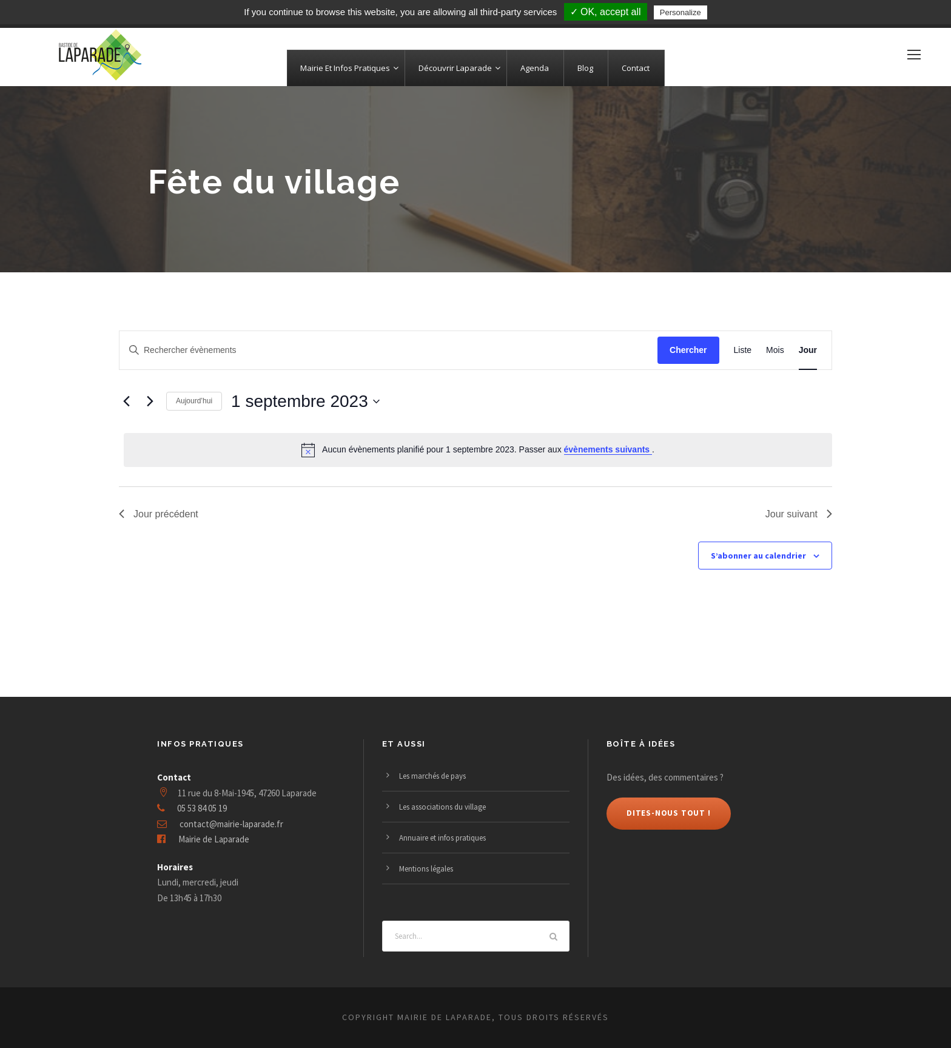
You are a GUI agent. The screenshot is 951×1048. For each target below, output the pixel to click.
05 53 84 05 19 (202, 808)
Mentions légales (426, 869)
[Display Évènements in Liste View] (743, 350)
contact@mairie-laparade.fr (231, 824)
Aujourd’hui (194, 401)
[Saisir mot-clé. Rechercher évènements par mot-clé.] (388, 350)
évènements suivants (608, 449)
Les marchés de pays (432, 776)
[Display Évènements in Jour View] (808, 350)
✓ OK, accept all (605, 12)
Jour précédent (158, 514)
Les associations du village (442, 807)
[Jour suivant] (150, 401)
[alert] (478, 450)
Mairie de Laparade (213, 839)
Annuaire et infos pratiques (442, 838)
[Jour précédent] (126, 401)
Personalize (680, 12)
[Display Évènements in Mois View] (775, 350)
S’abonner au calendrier (758, 555)
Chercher (688, 350)
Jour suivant (798, 514)
